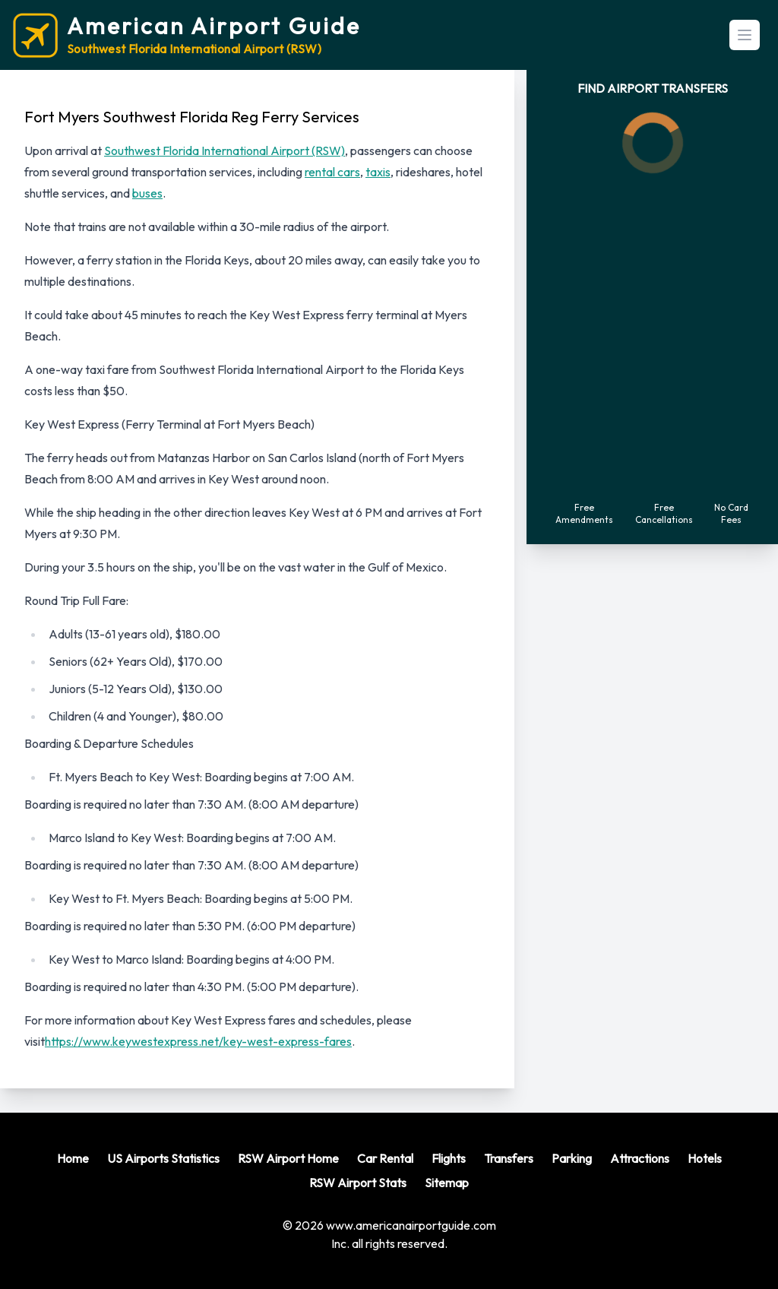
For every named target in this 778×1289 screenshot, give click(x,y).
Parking (572, 1158)
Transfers (508, 1158)
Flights (449, 1158)
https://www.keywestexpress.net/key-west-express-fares (198, 1041)
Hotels (705, 1158)
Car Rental (385, 1158)
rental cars (332, 171)
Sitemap (447, 1182)
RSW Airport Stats (357, 1182)
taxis (378, 171)
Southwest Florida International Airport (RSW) (224, 150)
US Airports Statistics (163, 1158)
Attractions (639, 1158)
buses (147, 193)
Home (73, 1158)
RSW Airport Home (288, 1158)
